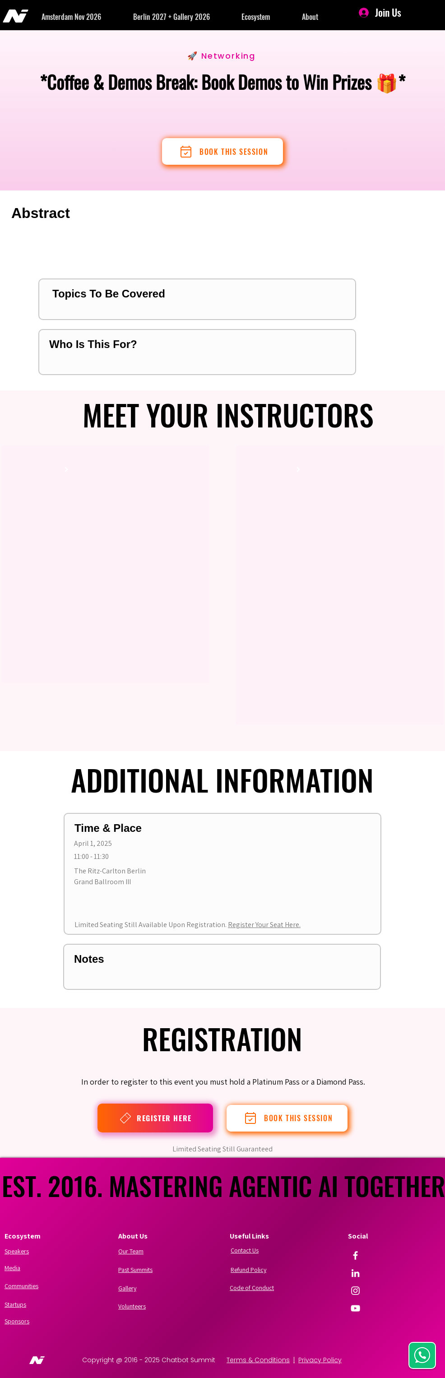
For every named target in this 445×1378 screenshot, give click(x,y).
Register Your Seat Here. (264, 924)
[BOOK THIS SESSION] (222, 151)
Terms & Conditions (258, 1359)
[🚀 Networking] (222, 55)
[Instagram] (355, 1290)
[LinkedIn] (355, 1273)
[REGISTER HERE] (155, 1118)
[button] (87, 16)
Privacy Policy (320, 1359)
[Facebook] (355, 1255)
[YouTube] (355, 1308)
